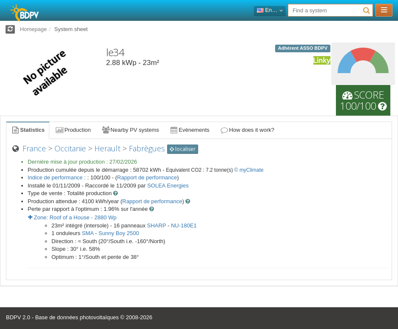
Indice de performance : (57, 177)
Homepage (33, 29)
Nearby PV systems (130, 130)
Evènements (189, 130)
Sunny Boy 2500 (119, 233)
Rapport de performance (147, 177)
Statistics (28, 130)
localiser (183, 149)
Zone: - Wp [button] (72, 217)
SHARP (156, 225)
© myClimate (249, 170)
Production (73, 130)
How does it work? (247, 130)
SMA (88, 233)
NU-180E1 (184, 225)
